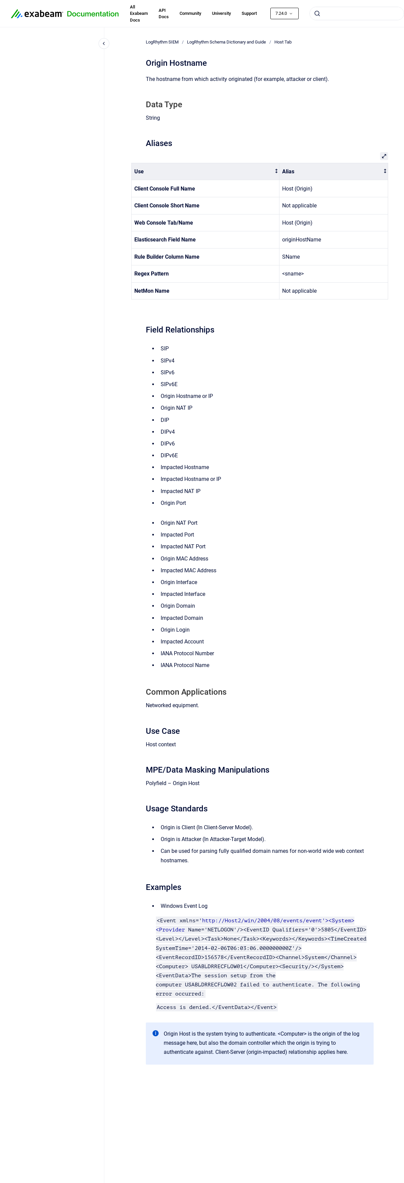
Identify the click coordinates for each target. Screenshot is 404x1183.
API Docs (164, 14)
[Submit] (317, 13)
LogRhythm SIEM (162, 42)
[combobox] (357, 13)
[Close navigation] (104, 43)
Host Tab (283, 42)
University (221, 13)
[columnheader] (205, 171)
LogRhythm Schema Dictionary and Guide (226, 42)
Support (249, 13)
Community (190, 13)
